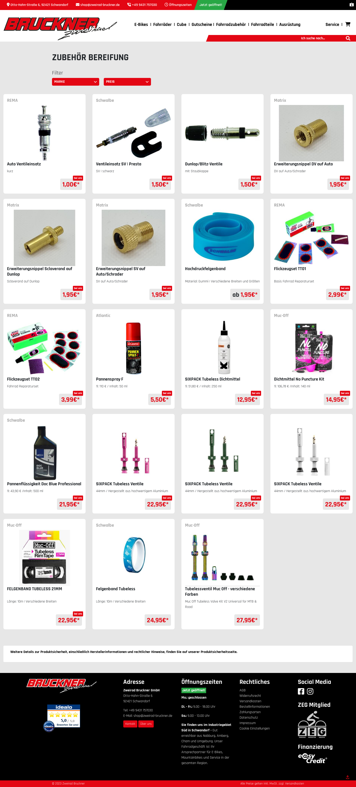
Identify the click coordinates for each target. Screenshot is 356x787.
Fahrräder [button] (162, 24)
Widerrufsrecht (250, 695)
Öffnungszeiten (180, 4)
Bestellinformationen (255, 706)
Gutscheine (202, 24)
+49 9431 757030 (144, 4)
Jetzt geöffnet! (193, 690)
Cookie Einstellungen (255, 728)
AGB (243, 690)
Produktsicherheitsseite (219, 652)
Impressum (248, 723)
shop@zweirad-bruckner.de (100, 4)
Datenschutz (249, 717)
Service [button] (332, 24)
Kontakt (130, 724)
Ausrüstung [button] (289, 24)
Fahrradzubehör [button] (231, 24)
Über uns (146, 724)
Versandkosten (250, 701)
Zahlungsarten (250, 712)
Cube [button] (181, 24)
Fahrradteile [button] (262, 24)
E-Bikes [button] (141, 24)
